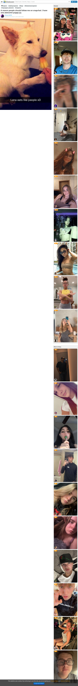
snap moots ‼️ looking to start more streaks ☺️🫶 (64, 77)
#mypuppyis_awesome (7, 8)
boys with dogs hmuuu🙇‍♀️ (59, 10)
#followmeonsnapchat (31, 6)
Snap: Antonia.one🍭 (58, 178)
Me (54, 44)
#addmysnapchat (13, 6)
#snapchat (18, 8)
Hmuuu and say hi (58, 451)
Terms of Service (65, 681)
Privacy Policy (54, 681)
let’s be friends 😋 (57, 111)
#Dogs (21, 6)
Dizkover (9, 1)
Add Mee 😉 (56, 384)
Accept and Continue (39, 683)
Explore (4, 6)
